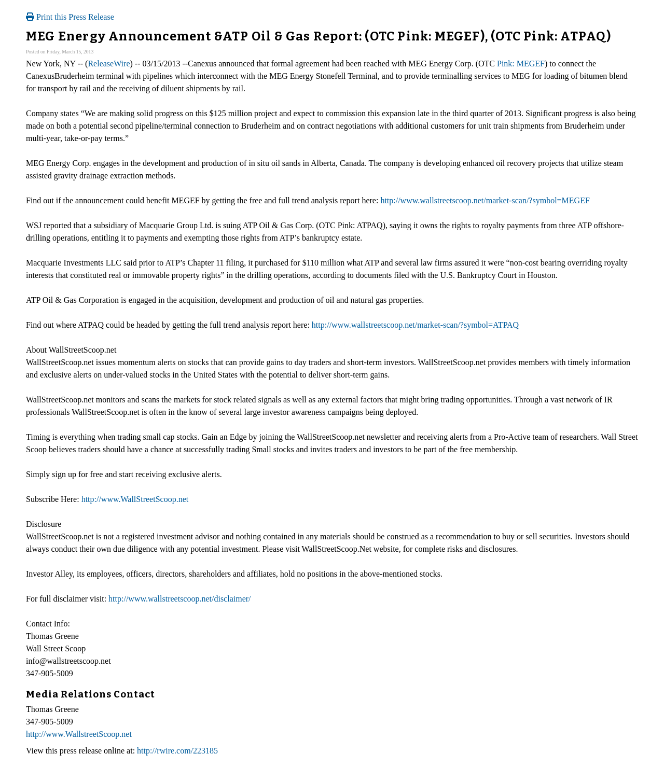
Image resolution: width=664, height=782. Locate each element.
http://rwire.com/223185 (177, 750)
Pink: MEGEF (521, 63)
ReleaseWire (109, 63)
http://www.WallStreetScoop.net (135, 499)
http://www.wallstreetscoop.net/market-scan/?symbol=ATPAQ (415, 324)
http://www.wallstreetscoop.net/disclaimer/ (179, 598)
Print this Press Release (70, 16)
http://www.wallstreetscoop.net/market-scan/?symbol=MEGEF (484, 200)
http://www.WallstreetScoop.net (79, 734)
